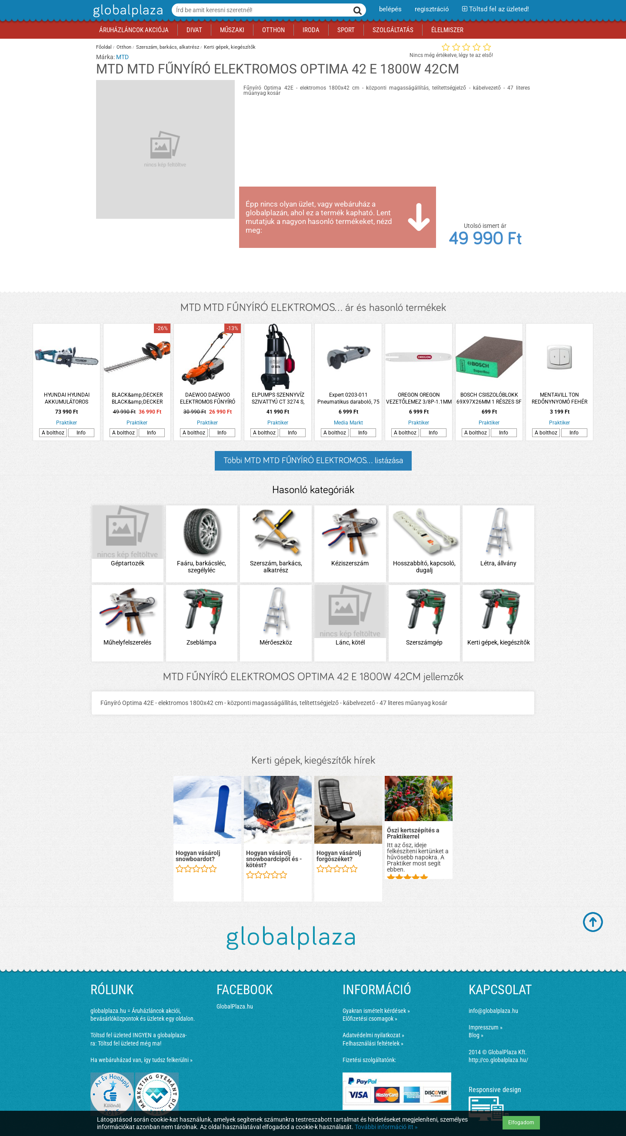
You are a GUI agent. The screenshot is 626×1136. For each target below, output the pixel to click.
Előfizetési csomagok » (370, 1018)
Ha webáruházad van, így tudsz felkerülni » (141, 1059)
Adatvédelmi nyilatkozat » (373, 1035)
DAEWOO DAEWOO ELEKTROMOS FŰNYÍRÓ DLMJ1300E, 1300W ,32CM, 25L (207, 398)
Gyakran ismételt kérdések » (376, 1010)
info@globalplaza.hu (493, 1010)
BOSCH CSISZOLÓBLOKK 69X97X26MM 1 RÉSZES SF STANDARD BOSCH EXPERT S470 (489, 398)
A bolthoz (53, 433)
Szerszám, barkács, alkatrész (167, 47)
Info (81, 433)
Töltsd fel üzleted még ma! (129, 1043)
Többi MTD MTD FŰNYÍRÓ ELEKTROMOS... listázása (313, 460)
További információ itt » (386, 1126)
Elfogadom (521, 1122)
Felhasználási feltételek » (373, 1043)
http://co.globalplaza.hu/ (498, 1059)
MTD (122, 56)
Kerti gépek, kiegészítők (230, 47)
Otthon (124, 47)
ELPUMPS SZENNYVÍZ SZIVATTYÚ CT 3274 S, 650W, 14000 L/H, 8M (278, 398)
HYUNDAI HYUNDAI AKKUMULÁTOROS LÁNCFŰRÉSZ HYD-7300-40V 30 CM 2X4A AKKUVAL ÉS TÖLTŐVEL (66, 398)
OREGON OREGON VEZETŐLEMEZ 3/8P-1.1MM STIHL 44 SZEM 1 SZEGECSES (419, 398)
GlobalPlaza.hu (234, 1006)
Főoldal (104, 47)
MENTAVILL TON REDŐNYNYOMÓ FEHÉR (559, 398)
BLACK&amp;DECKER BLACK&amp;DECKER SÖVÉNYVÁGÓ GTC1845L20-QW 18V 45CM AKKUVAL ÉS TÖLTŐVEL (137, 398)
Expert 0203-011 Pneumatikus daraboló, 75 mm (348, 398)
